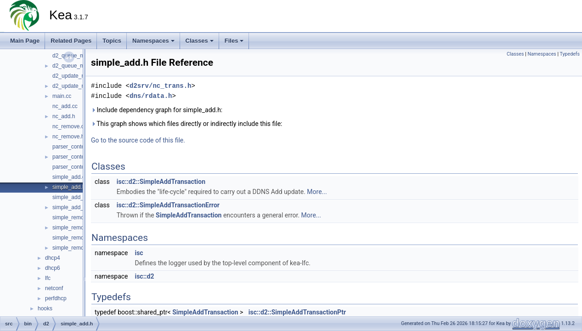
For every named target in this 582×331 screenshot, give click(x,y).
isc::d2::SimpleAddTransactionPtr (297, 312)
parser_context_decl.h (79, 167)
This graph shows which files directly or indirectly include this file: (187, 123)
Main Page (25, 40)
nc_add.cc (65, 106)
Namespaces (153, 40)
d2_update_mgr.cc (75, 76)
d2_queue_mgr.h (73, 66)
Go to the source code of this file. (138, 140)
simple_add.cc (70, 177)
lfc (48, 278)
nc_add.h (63, 116)
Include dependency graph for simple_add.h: (156, 110)
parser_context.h (72, 157)
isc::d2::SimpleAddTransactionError (168, 205)
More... (317, 191)
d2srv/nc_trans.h (160, 85)
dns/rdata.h (151, 95)
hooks (45, 308)
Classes (200, 40)
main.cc (61, 96)
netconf (54, 288)
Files (234, 40)
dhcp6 (52, 268)
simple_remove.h (73, 227)
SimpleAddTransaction (188, 215)
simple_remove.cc (74, 217)
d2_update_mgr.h (73, 86)
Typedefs (569, 54)
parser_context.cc (74, 146)
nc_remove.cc (69, 126)
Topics (111, 40)
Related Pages (71, 40)
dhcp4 (52, 258)
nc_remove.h (68, 136)
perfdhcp (56, 298)
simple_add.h (68, 187)
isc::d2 (144, 276)
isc (139, 253)
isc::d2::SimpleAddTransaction (161, 181)
